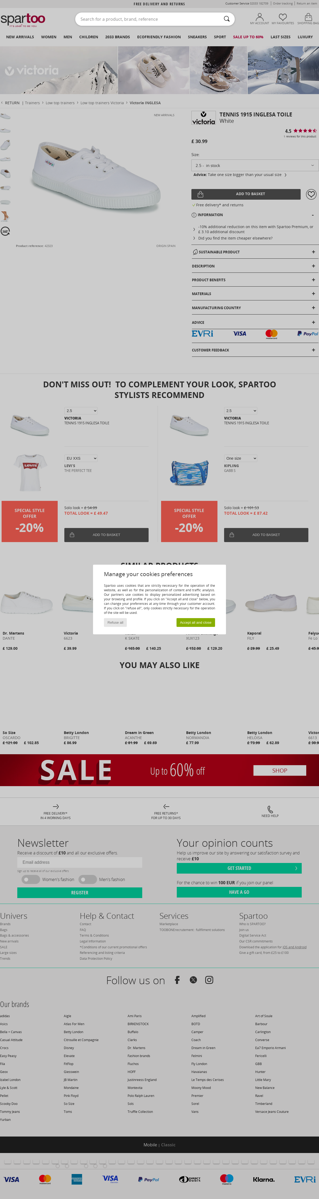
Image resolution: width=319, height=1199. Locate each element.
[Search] (226, 19)
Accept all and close (196, 622)
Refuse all (115, 622)
